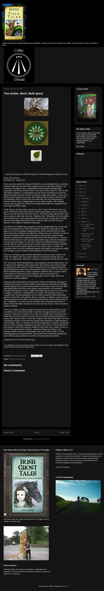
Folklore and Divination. (17, 359)
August (84, 205)
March (83, 218)
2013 (81, 192)
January (84, 222)
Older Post (64, 433)
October (84, 202)
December (85, 198)
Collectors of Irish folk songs (87, 235)
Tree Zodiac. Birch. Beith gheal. (86, 247)
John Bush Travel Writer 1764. (87, 240)
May (83, 212)
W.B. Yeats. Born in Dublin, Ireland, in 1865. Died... (88, 227)
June (83, 208)
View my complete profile (85, 297)
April (83, 215)
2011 (81, 254)
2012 (81, 196)
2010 (81, 257)
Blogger (65, 586)
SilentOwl (94, 269)
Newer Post (9, 433)
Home (36, 433)
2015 (81, 186)
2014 (81, 189)
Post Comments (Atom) (41, 439)
